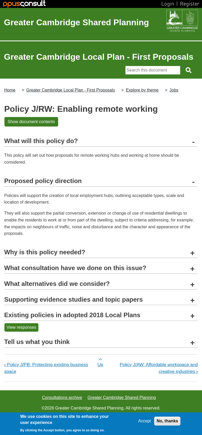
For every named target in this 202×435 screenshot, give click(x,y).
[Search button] (189, 70)
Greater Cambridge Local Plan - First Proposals (70, 90)
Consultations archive (62, 397)
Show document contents (31, 121)
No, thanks (167, 421)
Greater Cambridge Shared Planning (76, 22)
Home (10, 90)
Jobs (173, 90)
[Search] (152, 70)
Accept (144, 421)
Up (100, 364)
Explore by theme (142, 90)
